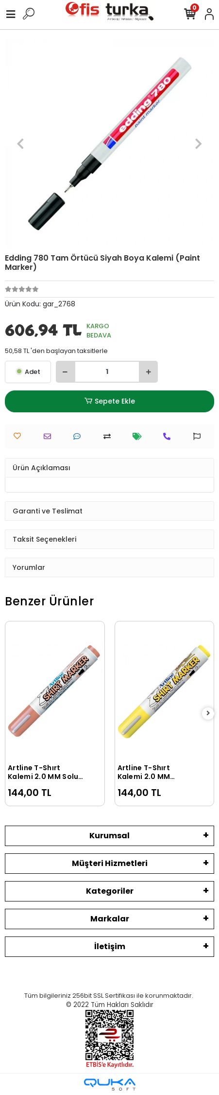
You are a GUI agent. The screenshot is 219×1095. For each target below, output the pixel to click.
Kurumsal (109, 835)
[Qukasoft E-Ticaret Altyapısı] (109, 1084)
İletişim (109, 946)
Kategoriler (110, 891)
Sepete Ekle (109, 401)
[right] (208, 714)
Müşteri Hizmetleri (110, 863)
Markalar (109, 918)
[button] (20, 143)
